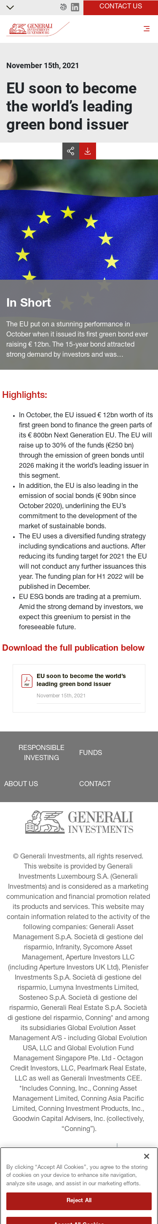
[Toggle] (146, 29)
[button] (63, 7)
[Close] (146, 1170)
